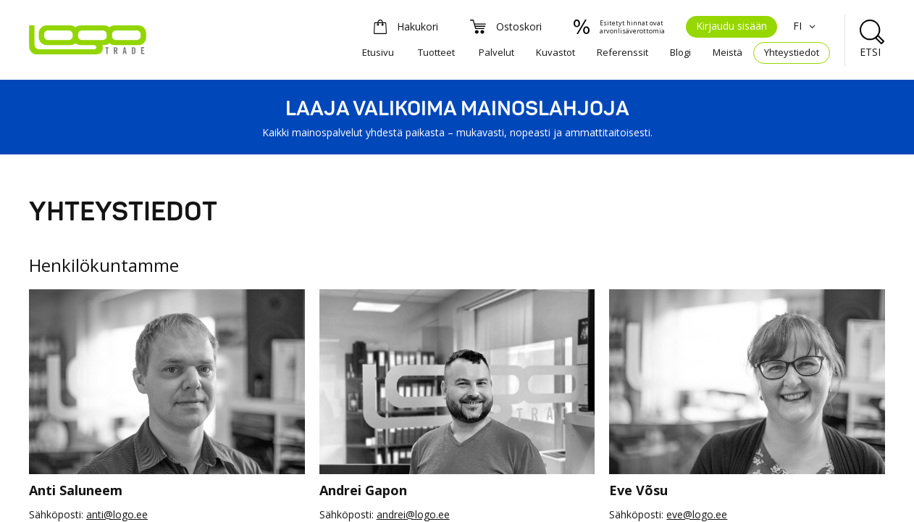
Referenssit (622, 52)
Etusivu (378, 52)
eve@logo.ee (696, 514)
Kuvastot (555, 52)
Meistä (727, 52)
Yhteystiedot (791, 52)
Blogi (680, 52)
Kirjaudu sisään (731, 26)
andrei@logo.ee (413, 514)
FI (806, 26)
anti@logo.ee (117, 514)
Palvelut (496, 52)
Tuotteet (436, 52)
